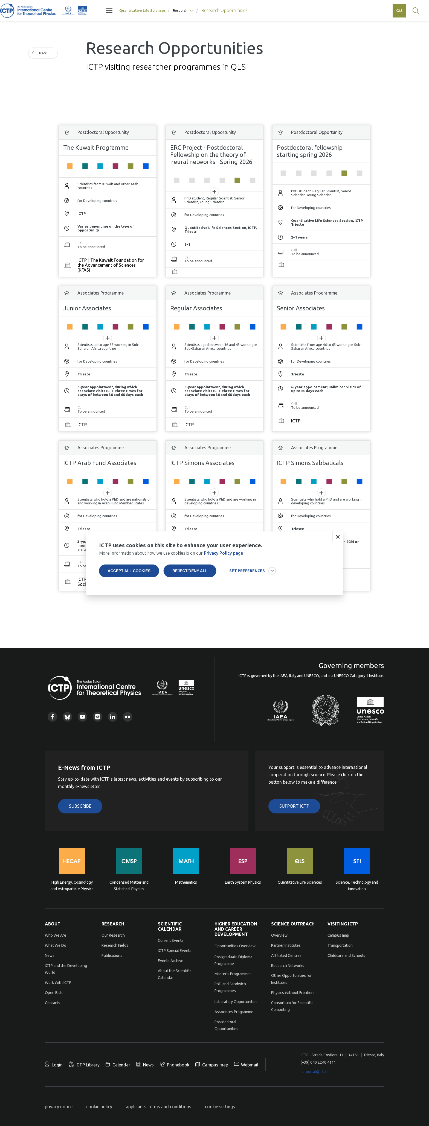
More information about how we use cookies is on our (171, 553)
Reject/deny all (189, 571)
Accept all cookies (129, 571)
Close (337, 536)
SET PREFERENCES (247, 571)
